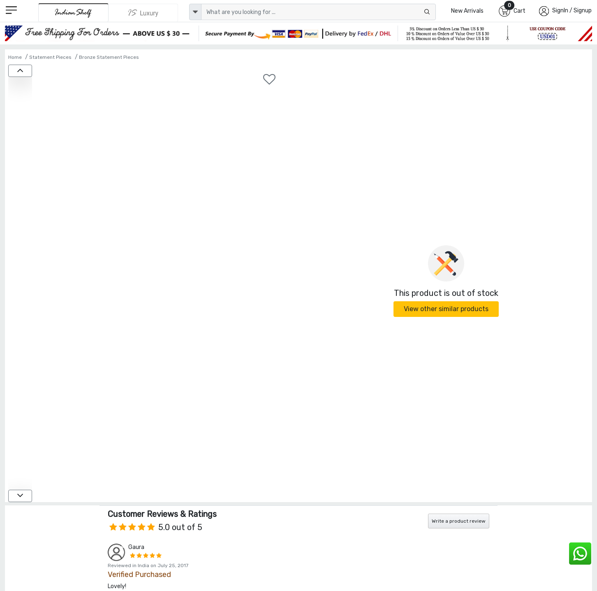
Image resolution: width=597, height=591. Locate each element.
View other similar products (446, 309)
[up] (20, 71)
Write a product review (459, 521)
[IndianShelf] (73, 12)
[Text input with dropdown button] (318, 12)
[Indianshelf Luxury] (143, 13)
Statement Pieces (50, 57)
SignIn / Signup (572, 10)
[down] (20, 496)
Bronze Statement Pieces (109, 57)
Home (15, 57)
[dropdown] (195, 12)
